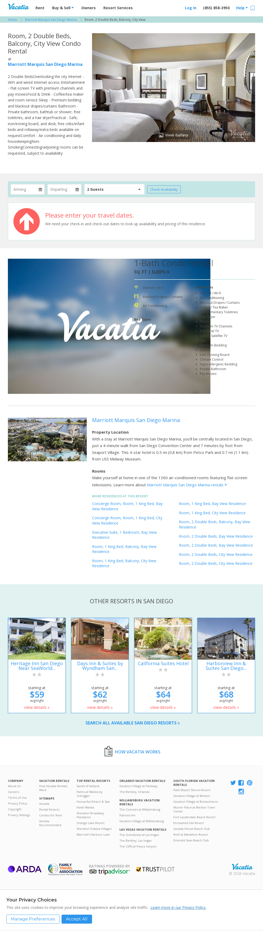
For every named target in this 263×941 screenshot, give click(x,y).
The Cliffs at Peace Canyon (137, 846)
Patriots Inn (127, 815)
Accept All (77, 919)
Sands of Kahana (88, 786)
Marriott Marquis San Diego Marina (45, 64)
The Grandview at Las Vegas (139, 835)
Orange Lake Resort (90, 823)
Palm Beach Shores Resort (191, 790)
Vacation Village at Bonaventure (195, 801)
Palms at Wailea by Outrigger (90, 794)
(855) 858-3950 (216, 7)
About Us (14, 786)
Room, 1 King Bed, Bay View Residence (212, 503)
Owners (88, 7)
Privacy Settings (19, 815)
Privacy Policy (17, 803)
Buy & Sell (63, 7)
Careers (13, 792)
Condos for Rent (50, 815)
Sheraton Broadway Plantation (90, 815)
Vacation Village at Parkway (138, 786)
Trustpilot (155, 869)
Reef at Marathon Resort (190, 834)
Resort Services (118, 7)
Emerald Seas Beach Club (191, 840)
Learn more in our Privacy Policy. (178, 907)
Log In (190, 7)
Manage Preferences (33, 919)
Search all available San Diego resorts (132, 723)
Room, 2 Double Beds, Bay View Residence (216, 536)
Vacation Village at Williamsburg (141, 821)
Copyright (15, 809)
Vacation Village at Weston (191, 796)
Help (242, 7)
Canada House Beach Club (191, 829)
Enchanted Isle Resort (188, 823)
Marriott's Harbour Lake (93, 834)
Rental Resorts (49, 809)
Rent (40, 7)
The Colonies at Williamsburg (139, 809)
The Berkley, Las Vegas (135, 840)
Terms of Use (17, 798)
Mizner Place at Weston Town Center (194, 809)
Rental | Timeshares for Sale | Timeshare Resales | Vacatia (242, 867)
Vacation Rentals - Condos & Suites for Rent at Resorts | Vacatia (18, 6)
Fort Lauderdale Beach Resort (194, 817)
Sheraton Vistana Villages (94, 829)
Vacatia (44, 804)
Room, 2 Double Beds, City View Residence (215, 554)
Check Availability (164, 189)
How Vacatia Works (137, 752)
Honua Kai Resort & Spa (93, 801)
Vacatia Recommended (50, 823)
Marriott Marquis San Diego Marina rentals (187, 484)
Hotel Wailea (85, 807)
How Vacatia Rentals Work (53, 788)
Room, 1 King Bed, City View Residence (212, 512)
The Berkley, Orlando (134, 792)
